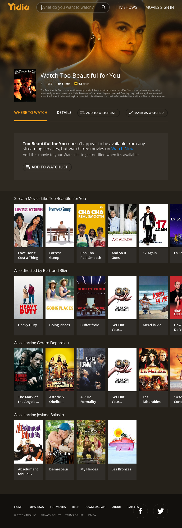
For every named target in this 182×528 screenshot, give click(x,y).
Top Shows (36, 507)
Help (75, 507)
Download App (95, 507)
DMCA (92, 515)
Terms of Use (74, 515)
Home (18, 507)
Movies (152, 7)
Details (64, 112)
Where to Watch (30, 112)
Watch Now (122, 148)
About (116, 507)
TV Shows (127, 7)
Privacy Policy (51, 515)
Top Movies (58, 507)
